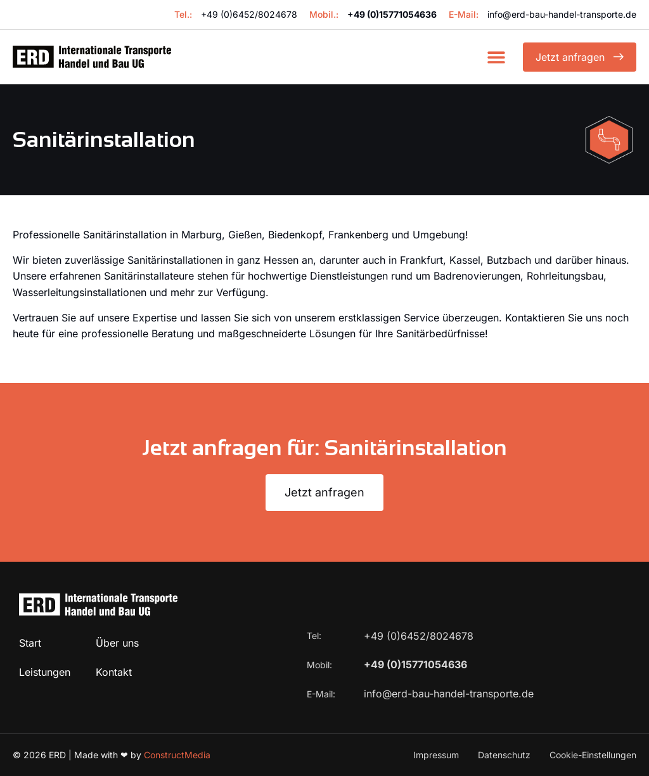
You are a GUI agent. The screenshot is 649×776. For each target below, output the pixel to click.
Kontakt (114, 672)
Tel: (315, 635)
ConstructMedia (177, 754)
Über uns (117, 643)
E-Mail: (322, 694)
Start (30, 643)
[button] (496, 56)
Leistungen (44, 672)
